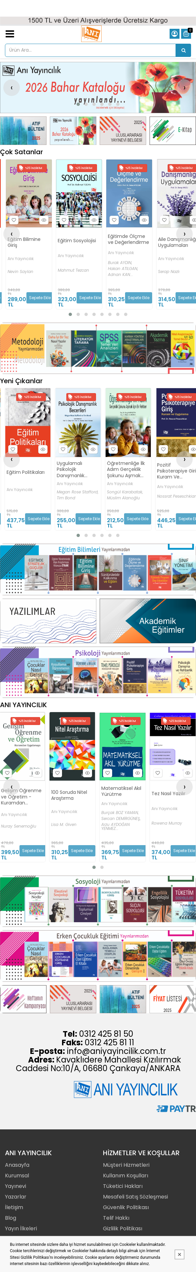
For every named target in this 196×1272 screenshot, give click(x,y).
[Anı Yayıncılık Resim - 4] (172, 130)
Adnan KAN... (120, 274)
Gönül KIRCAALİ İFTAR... (15, 829)
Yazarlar (15, 1197)
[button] (78, 104)
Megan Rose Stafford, (127, 492)
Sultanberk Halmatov (27, 496)
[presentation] (11, 87)
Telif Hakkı (116, 1218)
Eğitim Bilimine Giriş (24, 242)
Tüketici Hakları (123, 1186)
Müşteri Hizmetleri (126, 1165)
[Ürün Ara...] (183, 50)
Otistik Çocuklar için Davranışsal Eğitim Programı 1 (20, 792)
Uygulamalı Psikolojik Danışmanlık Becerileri (120, 469)
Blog (10, 1218)
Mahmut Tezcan (73, 270)
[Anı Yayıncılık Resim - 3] (123, 130)
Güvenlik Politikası (126, 1207)
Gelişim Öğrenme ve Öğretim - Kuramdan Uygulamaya (71, 797)
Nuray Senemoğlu (68, 826)
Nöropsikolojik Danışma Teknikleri (21, 471)
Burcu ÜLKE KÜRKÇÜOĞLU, (14, 819)
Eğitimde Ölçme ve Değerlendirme (128, 239)
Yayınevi (15, 1186)
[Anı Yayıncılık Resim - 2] (73, 130)
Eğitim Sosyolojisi (77, 241)
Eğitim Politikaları (75, 472)
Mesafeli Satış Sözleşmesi (135, 1197)
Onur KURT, (11, 811)
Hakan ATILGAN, (123, 268)
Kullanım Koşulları (125, 1175)
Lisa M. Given (113, 824)
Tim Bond (116, 498)
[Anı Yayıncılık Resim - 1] (23, 130)
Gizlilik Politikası (122, 1228)
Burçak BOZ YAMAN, (169, 812)
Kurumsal (17, 1175)
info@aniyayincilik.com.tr (116, 1051)
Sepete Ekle (40, 297)
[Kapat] (179, 1254)
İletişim (14, 1207)
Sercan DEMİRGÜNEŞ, (170, 818)
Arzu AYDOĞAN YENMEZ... (165, 826)
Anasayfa (17, 1165)
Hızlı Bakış (43, 220)
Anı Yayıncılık (21, 258)
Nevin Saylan (20, 271)
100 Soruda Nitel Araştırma (119, 795)
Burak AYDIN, (120, 262)
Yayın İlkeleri (21, 1228)
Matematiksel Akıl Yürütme (171, 791)
